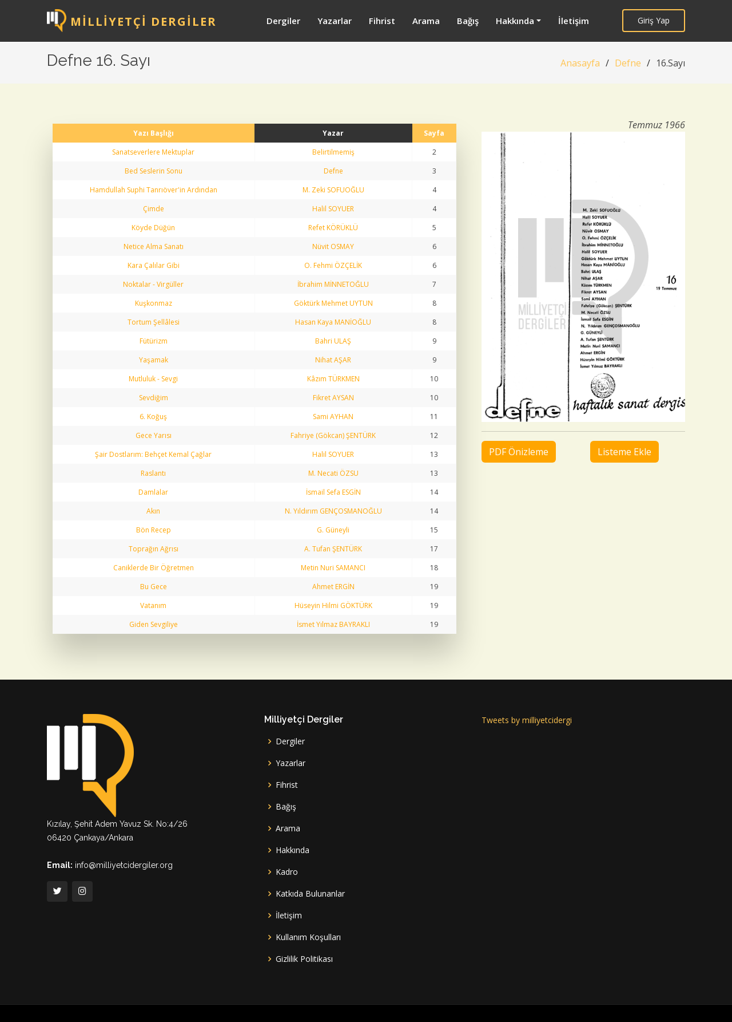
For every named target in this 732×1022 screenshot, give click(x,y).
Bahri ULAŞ (333, 341)
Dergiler (283, 20)
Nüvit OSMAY (333, 246)
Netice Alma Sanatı (154, 246)
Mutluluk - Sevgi (153, 379)
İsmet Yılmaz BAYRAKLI (333, 624)
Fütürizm (154, 341)
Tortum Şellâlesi (154, 322)
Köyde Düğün (153, 227)
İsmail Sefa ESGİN (333, 492)
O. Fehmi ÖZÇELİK (333, 265)
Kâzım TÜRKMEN (333, 379)
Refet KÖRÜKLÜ (333, 227)
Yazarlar (334, 20)
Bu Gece (153, 586)
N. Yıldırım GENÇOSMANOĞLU (333, 511)
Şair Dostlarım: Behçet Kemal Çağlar (153, 454)
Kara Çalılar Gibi (154, 265)
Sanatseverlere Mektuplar (153, 152)
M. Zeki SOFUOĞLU (333, 190)
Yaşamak (153, 360)
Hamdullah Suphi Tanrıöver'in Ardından (153, 190)
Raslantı (153, 473)
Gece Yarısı (154, 435)
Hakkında (515, 20)
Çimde (153, 209)
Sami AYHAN (333, 416)
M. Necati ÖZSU (333, 473)
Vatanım (153, 605)
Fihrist (382, 20)
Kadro (287, 872)
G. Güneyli (333, 530)
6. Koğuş (153, 416)
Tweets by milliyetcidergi (527, 720)
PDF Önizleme (518, 451)
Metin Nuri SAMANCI (333, 568)
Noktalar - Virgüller (153, 284)
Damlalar (153, 492)
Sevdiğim (153, 398)
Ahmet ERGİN (333, 586)
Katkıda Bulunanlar (310, 894)
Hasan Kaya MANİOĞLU (333, 322)
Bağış (468, 20)
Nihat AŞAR (333, 360)
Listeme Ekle (624, 451)
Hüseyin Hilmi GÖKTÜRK (333, 605)
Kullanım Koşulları (308, 937)
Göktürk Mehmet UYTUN (333, 303)
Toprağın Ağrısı (153, 549)
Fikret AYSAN (333, 398)
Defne (628, 63)
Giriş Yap (654, 20)
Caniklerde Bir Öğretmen (153, 568)
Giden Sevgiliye (153, 624)
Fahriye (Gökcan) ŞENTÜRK (333, 435)
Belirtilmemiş (333, 152)
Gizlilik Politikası (304, 959)
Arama (426, 20)
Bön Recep (153, 530)
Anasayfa (580, 63)
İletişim (573, 20)
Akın (153, 511)
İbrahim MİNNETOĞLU (333, 284)
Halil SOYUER (333, 209)
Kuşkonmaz (153, 303)
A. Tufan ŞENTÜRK (333, 549)
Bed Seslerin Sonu (153, 171)
